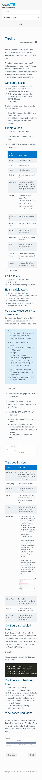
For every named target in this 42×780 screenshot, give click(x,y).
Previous (11, 755)
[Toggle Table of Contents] (21, 24)
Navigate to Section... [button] (11, 17)
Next (32, 755)
